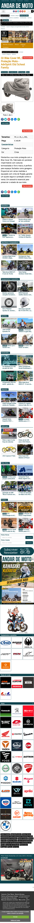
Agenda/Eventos (16, 835)
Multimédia (5, 354)
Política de (15, 921)
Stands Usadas (22, 839)
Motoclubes (23, 846)
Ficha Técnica (10, 895)
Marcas (17, 44)
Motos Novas (26, 835)
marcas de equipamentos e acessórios (10, 18)
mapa (11, 20)
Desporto (4, 390)
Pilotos (10, 848)
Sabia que (5, 427)
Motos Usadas (5, 835)
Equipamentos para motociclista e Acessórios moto (16, 837)
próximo (3, 29)
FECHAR (15, 918)
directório (5, 20)
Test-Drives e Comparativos (10, 243)
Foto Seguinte (22, 72)
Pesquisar (29, 538)
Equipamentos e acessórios (10, 280)
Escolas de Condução (12, 846)
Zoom (28, 72)
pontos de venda (24, 15)
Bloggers (3, 848)
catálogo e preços (14, 15)
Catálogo (22, 44)
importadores (23, 18)
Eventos (4, 501)
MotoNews (5, 207)
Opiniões (4, 317)
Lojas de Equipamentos (25, 842)
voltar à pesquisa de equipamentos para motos (17, 26)
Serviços (15, 848)
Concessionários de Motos (9, 839)
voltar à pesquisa (6, 54)
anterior (3, 26)
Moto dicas (5, 464)
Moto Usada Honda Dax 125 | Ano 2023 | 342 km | (17, 869)
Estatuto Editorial (19, 895)
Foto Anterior (4, 72)
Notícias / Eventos (8, 44)
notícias (29, 18)
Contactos (6, 47)
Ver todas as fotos (13, 72)
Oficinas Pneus (12, 842)
